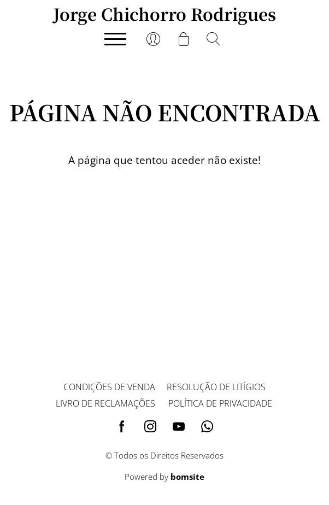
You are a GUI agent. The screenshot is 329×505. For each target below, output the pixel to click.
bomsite (187, 476)
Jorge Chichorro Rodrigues (164, 14)
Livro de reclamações (105, 403)
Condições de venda (109, 387)
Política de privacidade (220, 403)
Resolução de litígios (216, 387)
